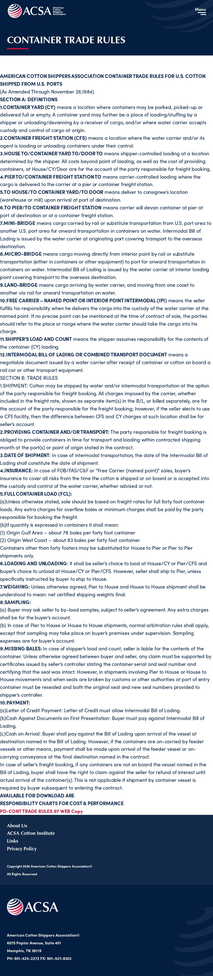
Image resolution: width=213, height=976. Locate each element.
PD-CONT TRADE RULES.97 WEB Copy (42, 810)
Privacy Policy (22, 848)
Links (12, 840)
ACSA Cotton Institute (31, 832)
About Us (17, 825)
